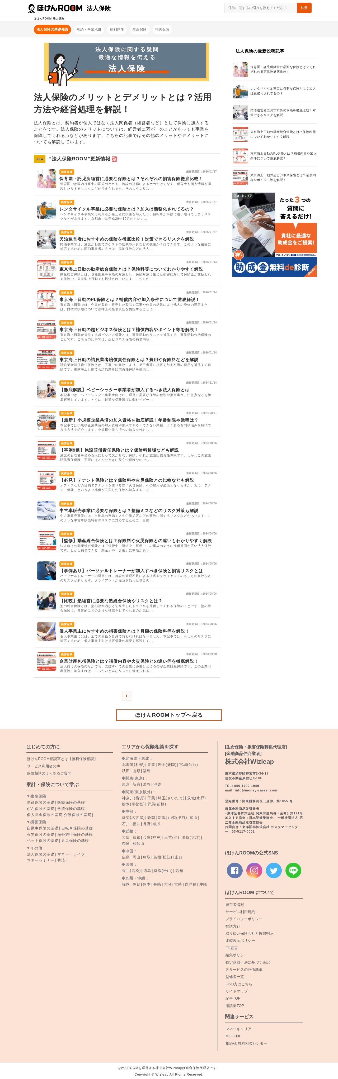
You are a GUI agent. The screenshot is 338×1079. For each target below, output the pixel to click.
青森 (151, 764)
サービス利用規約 (240, 912)
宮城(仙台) (188, 764)
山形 (136, 771)
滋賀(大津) (191, 837)
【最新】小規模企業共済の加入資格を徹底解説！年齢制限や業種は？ (129, 420)
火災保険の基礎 (41, 834)
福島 (147, 771)
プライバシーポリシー (244, 919)
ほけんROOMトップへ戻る (169, 715)
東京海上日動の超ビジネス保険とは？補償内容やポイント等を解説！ (129, 329)
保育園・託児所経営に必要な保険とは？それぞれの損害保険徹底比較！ (131, 178)
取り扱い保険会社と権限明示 (250, 933)
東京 (126, 784)
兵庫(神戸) (152, 837)
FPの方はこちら (239, 984)
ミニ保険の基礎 (75, 840)
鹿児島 (191, 884)
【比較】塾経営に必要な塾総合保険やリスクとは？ (111, 601)
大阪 (126, 837)
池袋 (157, 784)
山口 (179, 857)
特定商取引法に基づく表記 (248, 962)
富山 (194, 817)
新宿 (136, 784)
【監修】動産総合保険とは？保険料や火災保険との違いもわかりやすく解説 (135, 540)
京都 (136, 837)
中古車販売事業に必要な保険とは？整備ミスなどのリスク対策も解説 (129, 510)
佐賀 (136, 884)
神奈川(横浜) (133, 798)
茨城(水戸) (196, 798)
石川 (126, 824)
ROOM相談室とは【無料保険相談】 (62, 759)
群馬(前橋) (156, 804)
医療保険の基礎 (71, 802)
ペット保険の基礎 (43, 840)
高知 (179, 870)
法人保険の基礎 (41, 854)
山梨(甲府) (177, 817)
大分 (168, 884)
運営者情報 (235, 905)
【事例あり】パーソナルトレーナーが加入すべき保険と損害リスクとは (131, 571)
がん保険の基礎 (41, 808)
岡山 (136, 857)
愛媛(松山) (163, 870)
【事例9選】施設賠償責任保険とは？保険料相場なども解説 (119, 450)
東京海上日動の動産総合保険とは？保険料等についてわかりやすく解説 (131, 269)
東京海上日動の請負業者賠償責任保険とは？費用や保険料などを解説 (129, 359)
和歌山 (138, 843)
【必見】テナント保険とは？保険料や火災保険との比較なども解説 (126, 480)
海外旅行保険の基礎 (75, 834)
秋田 (126, 771)
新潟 (162, 817)
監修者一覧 (235, 977)
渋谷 (147, 784)
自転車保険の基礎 (77, 828)
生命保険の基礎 (41, 802)
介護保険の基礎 (78, 815)
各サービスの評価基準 (244, 969)
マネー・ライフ (71, 854)
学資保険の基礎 (71, 808)
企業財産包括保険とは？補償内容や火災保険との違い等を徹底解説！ (129, 661)
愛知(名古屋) (133, 817)
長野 (147, 824)
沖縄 (203, 884)
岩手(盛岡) (167, 764)
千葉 (151, 798)
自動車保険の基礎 (43, 828)
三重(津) (171, 837)
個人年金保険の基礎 (45, 815)
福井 (136, 824)
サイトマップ (237, 991)
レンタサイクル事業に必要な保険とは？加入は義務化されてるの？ (126, 209)
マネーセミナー (41, 860)
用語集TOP (235, 1006)
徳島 (147, 870)
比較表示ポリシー (240, 940)
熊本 (147, 884)
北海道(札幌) (133, 764)
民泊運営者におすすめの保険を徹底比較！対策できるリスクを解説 (126, 239)
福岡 (126, 884)
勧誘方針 (233, 926)
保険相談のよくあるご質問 (49, 773)
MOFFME (234, 1036)
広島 (126, 857)
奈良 (126, 843)
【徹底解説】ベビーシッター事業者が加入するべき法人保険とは (124, 390)
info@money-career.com (256, 790)
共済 (61, 860)
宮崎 (178, 884)
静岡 (151, 817)
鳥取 (147, 857)
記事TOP (233, 998)
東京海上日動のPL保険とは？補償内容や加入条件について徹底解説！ (129, 299)
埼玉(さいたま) (171, 798)
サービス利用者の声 (43, 766)
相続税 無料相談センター (246, 1043)
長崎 (157, 884)
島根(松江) (162, 857)
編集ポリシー (237, 955)
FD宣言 (232, 948)
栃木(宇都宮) (133, 804)
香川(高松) (131, 870)
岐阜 (157, 824)
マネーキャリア (238, 1029)
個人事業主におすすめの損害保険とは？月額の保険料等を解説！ (124, 631)
